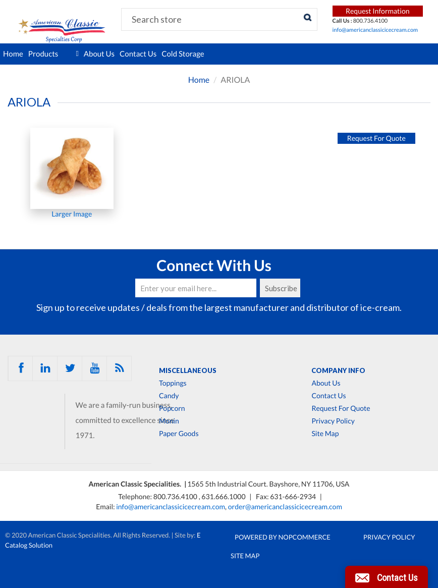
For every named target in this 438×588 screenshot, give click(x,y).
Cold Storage (182, 54)
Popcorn (172, 408)
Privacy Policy (332, 421)
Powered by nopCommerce (283, 537)
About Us (99, 54)
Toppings (173, 383)
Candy (169, 396)
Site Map (325, 434)
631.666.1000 (224, 496)
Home (13, 54)
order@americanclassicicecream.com (285, 506)
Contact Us (138, 54)
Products (53, 54)
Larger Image (71, 213)
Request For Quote (340, 408)
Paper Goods (178, 434)
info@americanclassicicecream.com (375, 30)
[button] (386, 577)
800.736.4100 (176, 496)
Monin (169, 421)
